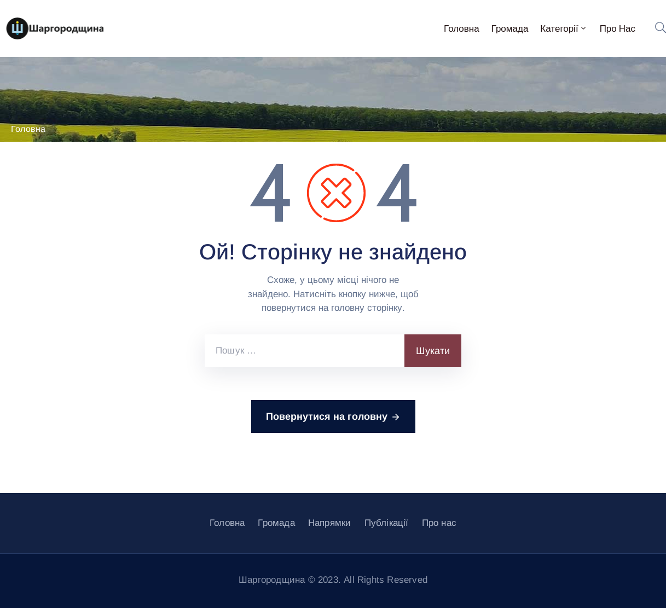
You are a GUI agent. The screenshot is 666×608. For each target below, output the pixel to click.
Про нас (617, 28)
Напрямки (329, 523)
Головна (461, 28)
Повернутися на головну (333, 417)
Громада (510, 28)
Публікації (386, 523)
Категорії (563, 28)
